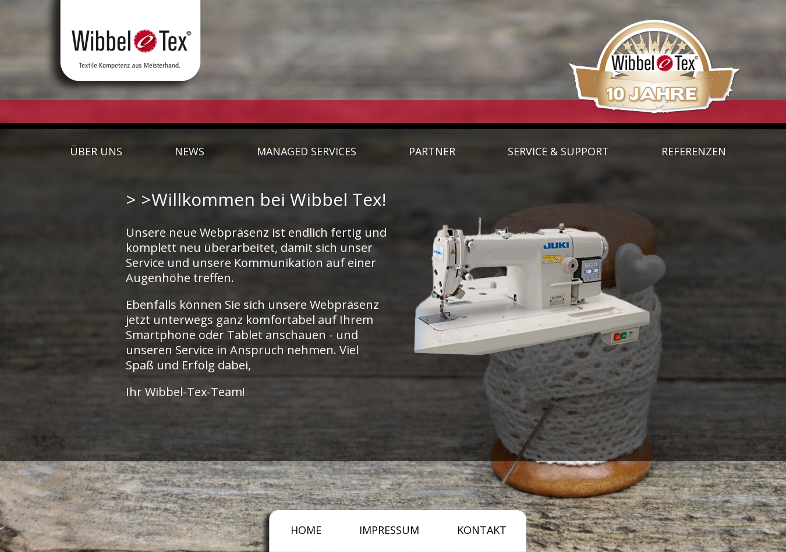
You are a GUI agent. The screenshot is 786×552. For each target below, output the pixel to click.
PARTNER (432, 151)
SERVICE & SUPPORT (558, 151)
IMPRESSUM (389, 530)
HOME (306, 530)
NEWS (189, 151)
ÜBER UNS (96, 151)
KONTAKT (482, 530)
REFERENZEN (693, 151)
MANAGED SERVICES (306, 151)
